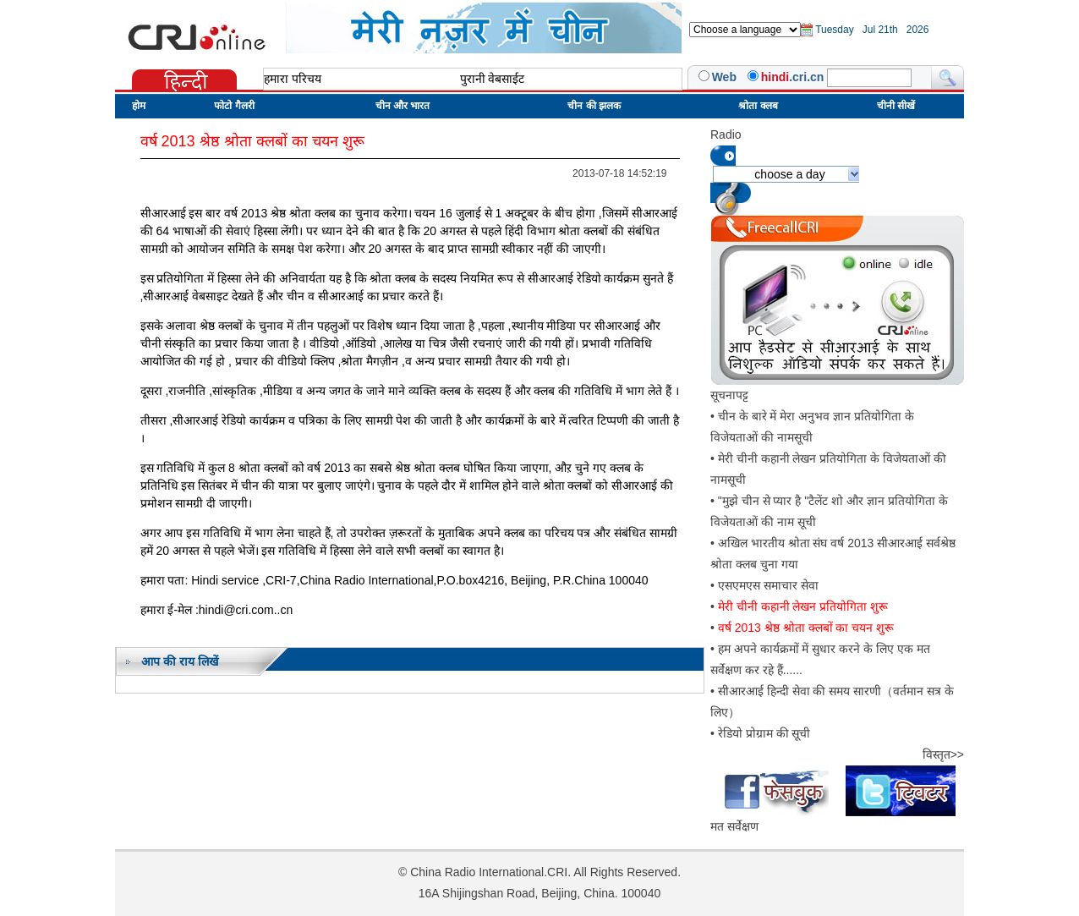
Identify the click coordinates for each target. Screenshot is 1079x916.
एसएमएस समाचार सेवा (768, 585)
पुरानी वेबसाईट (492, 78)
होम (138, 106)
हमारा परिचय (292, 78)
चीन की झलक (594, 106)
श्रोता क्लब (757, 106)
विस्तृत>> (943, 754)
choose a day (789, 174)
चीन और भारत (402, 106)
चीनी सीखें (896, 106)
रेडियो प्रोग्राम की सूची (764, 733)
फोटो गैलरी (234, 106)
